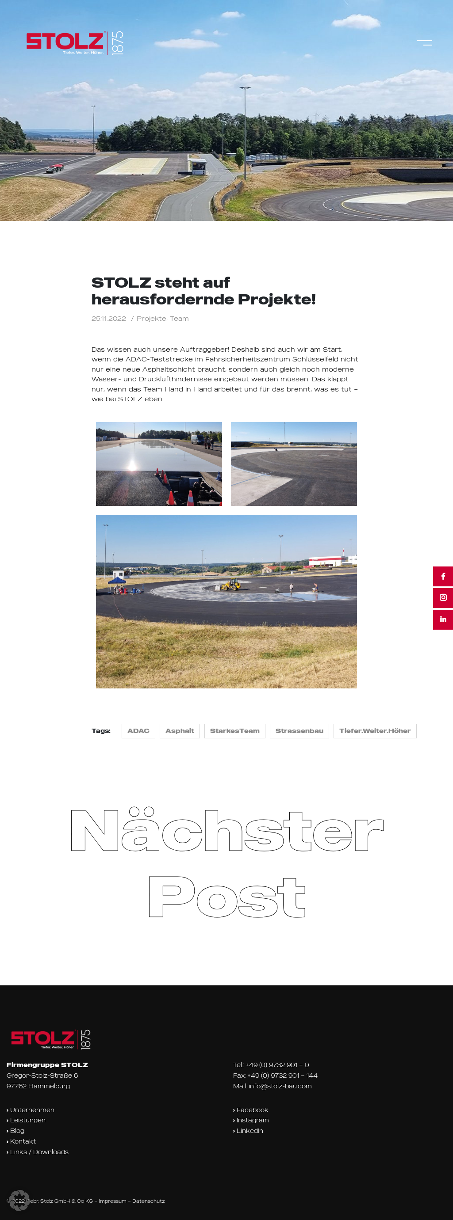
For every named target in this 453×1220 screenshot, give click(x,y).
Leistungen (26, 1120)
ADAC (138, 731)
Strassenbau (299, 731)
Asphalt (179, 731)
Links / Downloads (38, 1152)
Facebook (251, 1110)
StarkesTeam (235, 731)
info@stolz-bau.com (280, 1086)
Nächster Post (226, 861)
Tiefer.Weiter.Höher (375, 731)
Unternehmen (30, 1110)
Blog (15, 1131)
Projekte (151, 318)
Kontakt (21, 1141)
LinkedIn (248, 1131)
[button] (19, 1200)
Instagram (251, 1120)
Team (179, 318)
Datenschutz (148, 1201)
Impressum (113, 1201)
